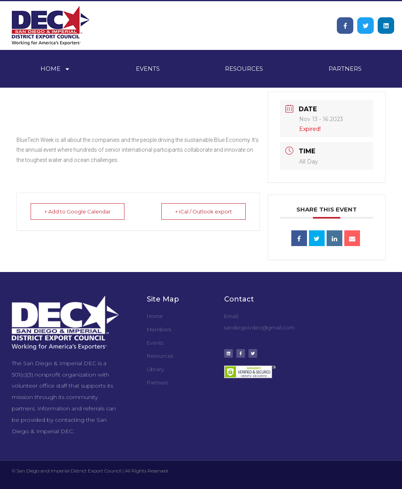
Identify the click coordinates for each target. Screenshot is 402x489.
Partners (345, 68)
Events (148, 68)
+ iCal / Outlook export (203, 211)
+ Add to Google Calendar (77, 211)
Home (55, 69)
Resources (244, 68)
